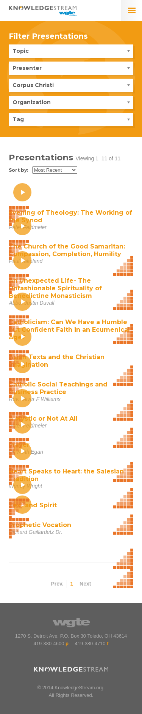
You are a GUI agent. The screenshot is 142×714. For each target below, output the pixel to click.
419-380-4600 (48, 643)
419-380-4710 (90, 643)
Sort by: (18, 170)
